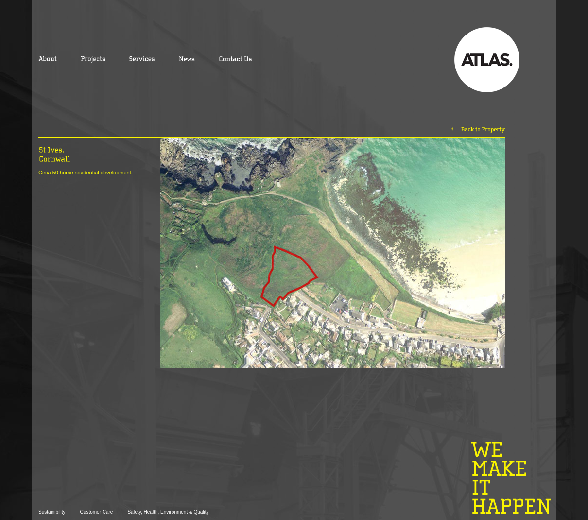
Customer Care (96, 512)
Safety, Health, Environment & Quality (167, 512)
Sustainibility (52, 512)
